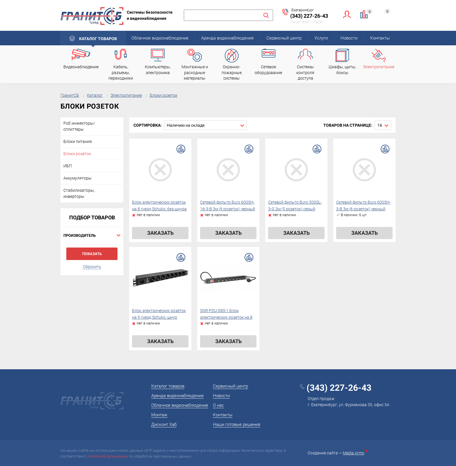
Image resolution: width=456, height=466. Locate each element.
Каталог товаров (98, 38)
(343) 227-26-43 (309, 16)
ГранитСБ (69, 95)
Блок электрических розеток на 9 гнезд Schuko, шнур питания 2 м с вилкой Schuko (159, 317)
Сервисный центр (284, 38)
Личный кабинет (347, 14)
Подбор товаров (92, 217)
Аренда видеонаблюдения (227, 38)
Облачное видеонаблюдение (159, 38)
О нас (218, 405)
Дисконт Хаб (164, 424)
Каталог (95, 95)
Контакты (380, 38)
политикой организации (108, 456)
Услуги (321, 38)
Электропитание (126, 95)
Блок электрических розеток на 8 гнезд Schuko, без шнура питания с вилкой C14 (159, 209)
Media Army (355, 453)
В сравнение (181, 149)
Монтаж (159, 414)
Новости (349, 38)
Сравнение (367, 12)
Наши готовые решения (236, 424)
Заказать (160, 233)
